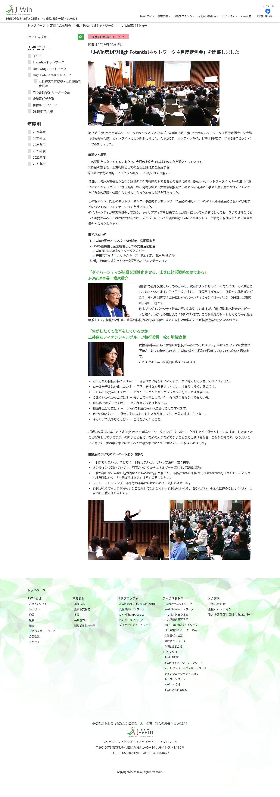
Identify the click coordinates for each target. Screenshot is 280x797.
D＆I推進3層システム (132, 614)
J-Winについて (38, 604)
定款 (76, 614)
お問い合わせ (264, 16)
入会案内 (246, 16)
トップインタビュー (176, 679)
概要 (31, 620)
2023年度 (39, 151)
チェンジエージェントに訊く (181, 673)
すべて (37, 55)
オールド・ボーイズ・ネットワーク (185, 668)
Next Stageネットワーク (49, 68)
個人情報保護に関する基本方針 (229, 614)
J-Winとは (145, 16)
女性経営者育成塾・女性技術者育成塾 (60, 83)
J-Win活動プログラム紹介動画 (137, 604)
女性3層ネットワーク (132, 609)
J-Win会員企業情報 (175, 690)
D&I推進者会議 (43, 111)
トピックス (228, 16)
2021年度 (39, 163)
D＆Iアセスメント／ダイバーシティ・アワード (135, 622)
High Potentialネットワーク (52, 75)
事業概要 (162, 16)
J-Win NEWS (171, 657)
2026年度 (39, 131)
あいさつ (34, 609)
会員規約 (79, 620)
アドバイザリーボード (42, 631)
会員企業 (34, 636)
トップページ (36, 590)
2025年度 (39, 138)
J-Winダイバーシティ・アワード (183, 663)
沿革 (31, 614)
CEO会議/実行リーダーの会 (51, 92)
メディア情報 (172, 684)
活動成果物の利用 (84, 625)
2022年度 (39, 157)
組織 (31, 625)
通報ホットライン (220, 609)
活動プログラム (183, 16)
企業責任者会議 (43, 98)
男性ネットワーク (45, 105)
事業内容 (79, 604)
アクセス (34, 642)
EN (272, 5)
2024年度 (39, 144)
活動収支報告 (82, 609)
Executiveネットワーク (48, 62)
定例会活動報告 (207, 16)
